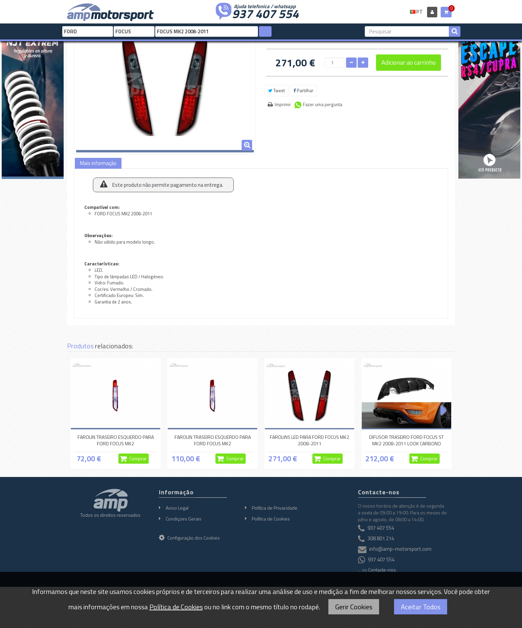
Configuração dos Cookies (189, 537)
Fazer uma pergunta (322, 104)
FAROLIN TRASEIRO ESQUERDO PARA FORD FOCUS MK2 (116, 440)
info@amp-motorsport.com (400, 549)
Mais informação (98, 163)
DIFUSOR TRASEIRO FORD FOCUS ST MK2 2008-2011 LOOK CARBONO (406, 440)
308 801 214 (381, 538)
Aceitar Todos (420, 606)
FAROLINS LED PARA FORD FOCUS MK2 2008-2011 (309, 440)
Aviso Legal (177, 507)
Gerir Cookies (353, 606)
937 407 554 (265, 12)
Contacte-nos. (382, 569)
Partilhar (303, 90)
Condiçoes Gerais (183, 518)
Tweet (276, 90)
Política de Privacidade (274, 507)
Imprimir (283, 104)
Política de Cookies (271, 518)
